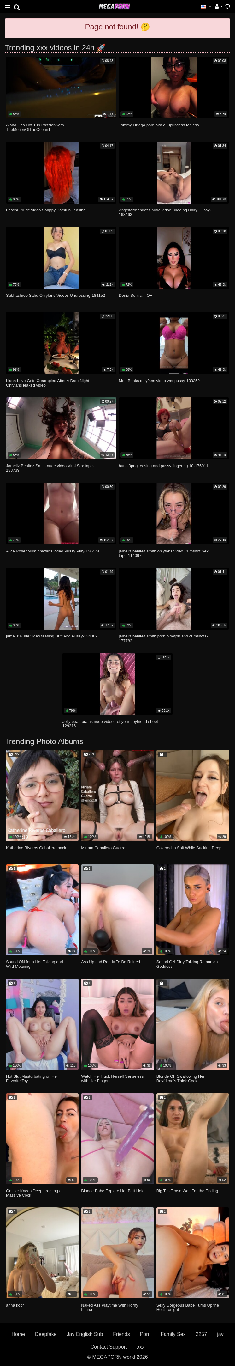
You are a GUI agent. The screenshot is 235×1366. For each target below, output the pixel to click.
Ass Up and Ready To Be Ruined (110, 962)
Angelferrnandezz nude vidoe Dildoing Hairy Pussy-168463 (165, 212)
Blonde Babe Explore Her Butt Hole (112, 1190)
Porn (145, 1334)
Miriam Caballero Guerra (103, 847)
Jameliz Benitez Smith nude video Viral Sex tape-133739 (50, 468)
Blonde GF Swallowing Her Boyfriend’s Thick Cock (180, 1078)
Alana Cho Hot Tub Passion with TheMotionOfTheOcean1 (35, 127)
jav (220, 1334)
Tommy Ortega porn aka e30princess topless (159, 125)
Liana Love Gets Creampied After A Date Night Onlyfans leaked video (47, 382)
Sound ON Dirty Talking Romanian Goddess (187, 964)
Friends (121, 1334)
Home (18, 1334)
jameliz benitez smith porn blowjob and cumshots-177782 (163, 638)
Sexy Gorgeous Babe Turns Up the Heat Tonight (187, 1307)
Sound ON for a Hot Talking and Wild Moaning (34, 964)
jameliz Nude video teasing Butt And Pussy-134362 (51, 636)
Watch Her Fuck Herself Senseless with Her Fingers (112, 1078)
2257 (201, 1334)
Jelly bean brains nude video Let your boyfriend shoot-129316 (110, 723)
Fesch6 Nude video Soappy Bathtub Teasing (45, 210)
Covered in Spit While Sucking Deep (188, 847)
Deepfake (46, 1334)
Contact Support (109, 1347)
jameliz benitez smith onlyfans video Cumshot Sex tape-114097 (164, 553)
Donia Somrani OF (135, 295)
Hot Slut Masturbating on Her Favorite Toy (32, 1078)
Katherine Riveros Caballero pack (36, 847)
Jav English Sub (85, 1334)
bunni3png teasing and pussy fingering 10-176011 (164, 465)
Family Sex (173, 1334)
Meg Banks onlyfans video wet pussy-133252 (159, 380)
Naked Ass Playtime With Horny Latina (109, 1307)
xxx (140, 1347)
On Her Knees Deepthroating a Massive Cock (34, 1193)
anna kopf (15, 1305)
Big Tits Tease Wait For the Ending (187, 1190)
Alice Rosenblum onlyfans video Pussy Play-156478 (52, 551)
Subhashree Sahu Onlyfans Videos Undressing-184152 (55, 295)
